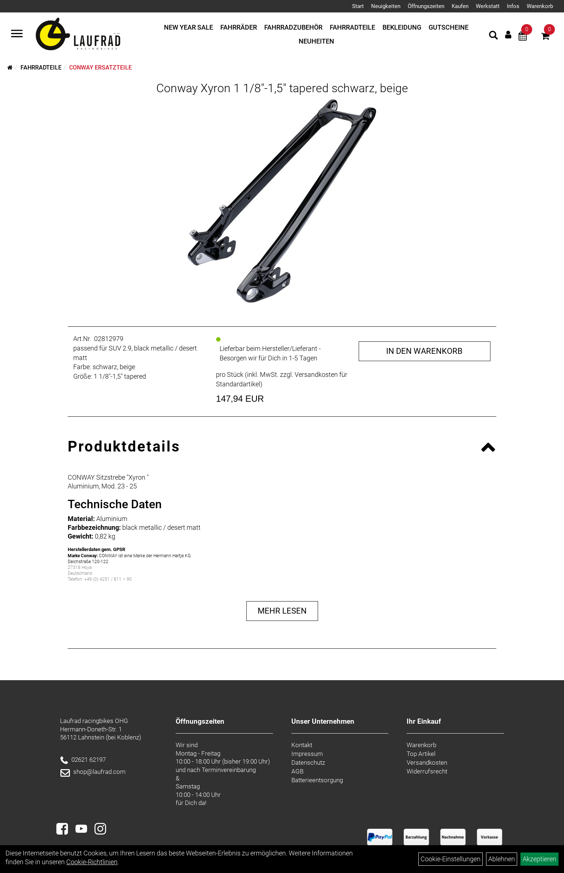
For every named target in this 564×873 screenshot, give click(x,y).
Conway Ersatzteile (100, 67)
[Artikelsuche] (493, 36)
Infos (513, 6)
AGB (297, 771)
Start (358, 6)
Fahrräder (238, 27)
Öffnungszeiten (426, 6)
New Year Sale (188, 27)
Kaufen (460, 6)
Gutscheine (448, 27)
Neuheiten (316, 41)
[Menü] (16, 34)
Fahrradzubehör (293, 27)
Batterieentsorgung (317, 780)
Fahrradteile (352, 27)
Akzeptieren (539, 859)
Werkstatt (488, 6)
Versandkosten (427, 762)
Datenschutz (308, 762)
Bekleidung (401, 27)
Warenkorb (540, 6)
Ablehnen (501, 859)
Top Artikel (421, 753)
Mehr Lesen (282, 610)
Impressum (307, 753)
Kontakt (301, 745)
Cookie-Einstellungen (451, 859)
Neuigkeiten (385, 6)
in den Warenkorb (424, 351)
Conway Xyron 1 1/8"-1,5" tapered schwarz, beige (282, 88)
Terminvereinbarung (229, 769)
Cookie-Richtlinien (91, 862)
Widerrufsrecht (427, 771)
